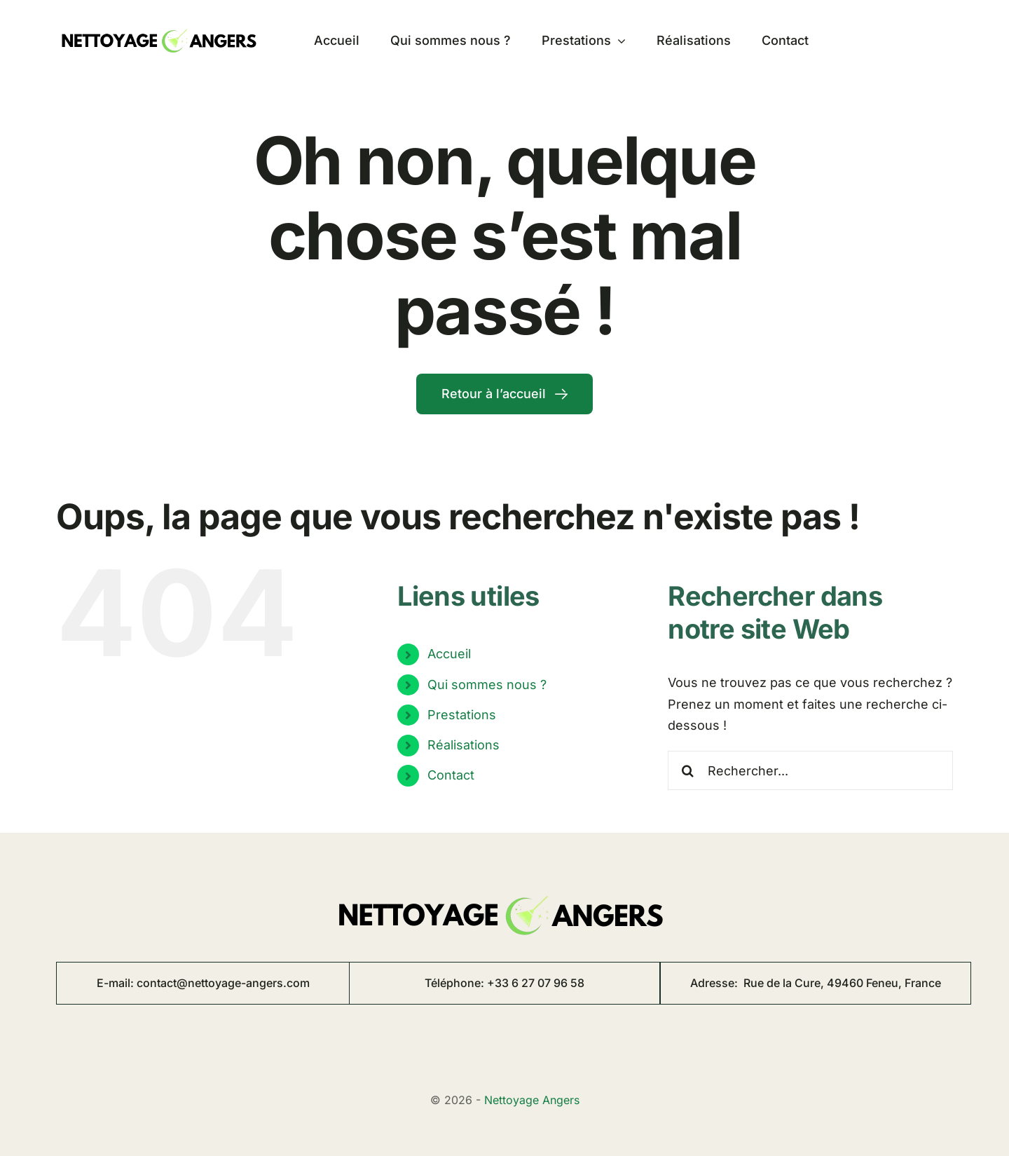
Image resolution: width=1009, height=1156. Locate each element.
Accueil (449, 653)
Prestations (461, 714)
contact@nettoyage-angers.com (223, 983)
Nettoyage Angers (531, 1100)
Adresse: (815, 983)
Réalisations (463, 744)
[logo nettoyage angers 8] (161, 24)
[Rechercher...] (810, 770)
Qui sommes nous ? (487, 684)
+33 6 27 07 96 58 (535, 983)
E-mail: (117, 983)
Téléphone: (456, 983)
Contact (450, 775)
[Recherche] (687, 770)
